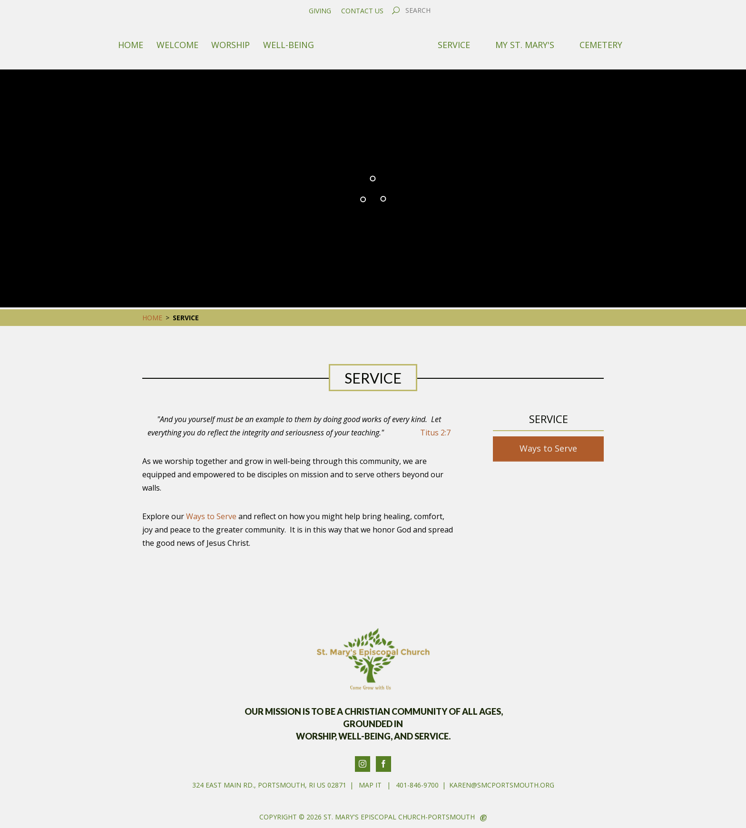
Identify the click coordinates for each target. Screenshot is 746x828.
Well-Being (288, 44)
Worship (230, 44)
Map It (370, 784)
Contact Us (362, 11)
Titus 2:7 (435, 432)
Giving (320, 11)
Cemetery (600, 44)
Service (454, 44)
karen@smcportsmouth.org (501, 784)
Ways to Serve (211, 516)
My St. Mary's (524, 44)
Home (130, 44)
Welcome (177, 44)
